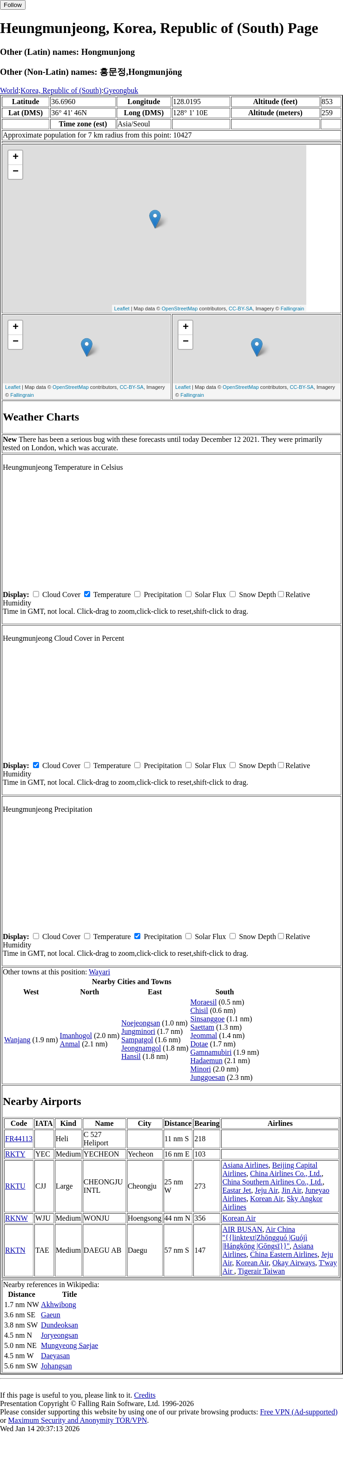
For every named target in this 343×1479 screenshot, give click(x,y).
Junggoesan (207, 1077)
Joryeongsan (59, 1335)
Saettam (202, 1027)
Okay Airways (293, 1263)
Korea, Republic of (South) (60, 90)
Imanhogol (76, 1035)
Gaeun (50, 1315)
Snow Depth (257, 594)
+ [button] (16, 157)
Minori (200, 1069)
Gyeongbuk (121, 90)
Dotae (199, 1044)
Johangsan (56, 1366)
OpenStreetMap (180, 308)
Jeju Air (266, 1190)
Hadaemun (206, 1061)
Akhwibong (58, 1304)
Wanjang (17, 1040)
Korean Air (266, 1199)
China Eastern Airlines (283, 1254)
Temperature (112, 594)
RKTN (15, 1250)
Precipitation (163, 594)
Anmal (70, 1044)
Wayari (99, 972)
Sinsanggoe (207, 1019)
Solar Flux (210, 594)
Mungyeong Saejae (69, 1345)
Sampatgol (137, 1040)
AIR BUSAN (242, 1229)
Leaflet (122, 308)
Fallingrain (292, 308)
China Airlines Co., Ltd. (286, 1173)
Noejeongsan (140, 1023)
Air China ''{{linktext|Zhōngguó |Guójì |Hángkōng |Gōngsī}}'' (264, 1237)
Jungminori (138, 1031)
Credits (144, 1395)
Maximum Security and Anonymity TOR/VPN (77, 1420)
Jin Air (291, 1190)
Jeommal (203, 1035)
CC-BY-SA (241, 308)
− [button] (16, 172)
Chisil (199, 1010)
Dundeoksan (59, 1325)
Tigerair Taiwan (261, 1271)
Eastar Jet (236, 1190)
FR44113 (19, 1139)
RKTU (15, 1186)
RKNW (16, 1218)
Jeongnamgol (141, 1048)
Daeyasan (55, 1356)
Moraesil (203, 1002)
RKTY (15, 1154)
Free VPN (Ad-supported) (298, 1412)
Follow (13, 4)
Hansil (131, 1056)
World (9, 90)
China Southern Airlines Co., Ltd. (272, 1182)
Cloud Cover (61, 594)
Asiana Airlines (245, 1165)
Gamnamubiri (210, 1052)
